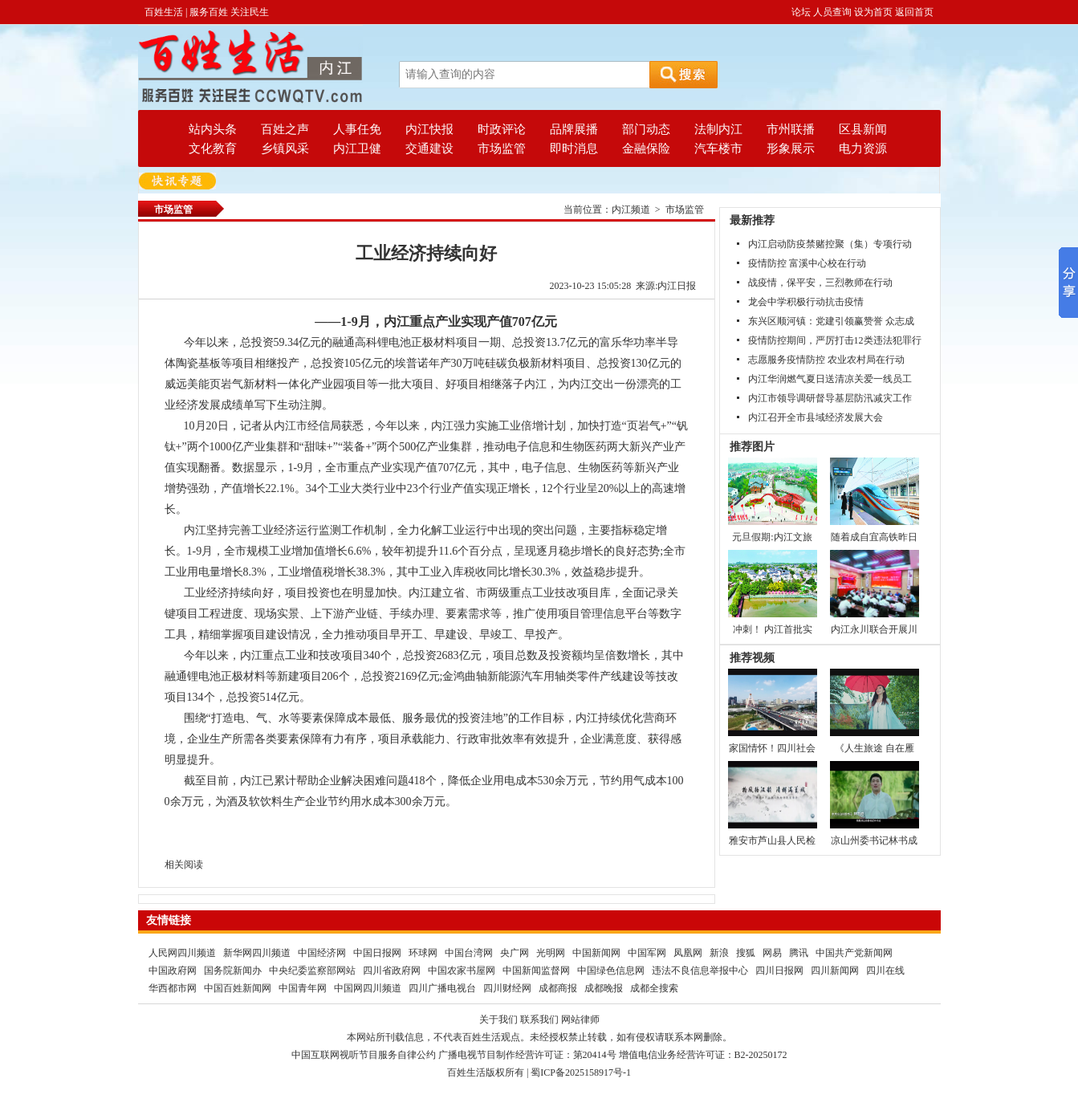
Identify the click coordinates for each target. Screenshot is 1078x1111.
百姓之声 (285, 129)
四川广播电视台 (442, 988)
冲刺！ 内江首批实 (772, 629)
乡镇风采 (285, 148)
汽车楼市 (718, 148)
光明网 (550, 952)
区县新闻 (863, 129)
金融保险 (646, 148)
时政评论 (502, 129)
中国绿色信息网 (611, 970)
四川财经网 (507, 988)
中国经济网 (322, 952)
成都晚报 (603, 988)
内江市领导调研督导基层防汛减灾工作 (830, 398)
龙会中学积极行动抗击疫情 (806, 301)
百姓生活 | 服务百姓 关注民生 (206, 12)
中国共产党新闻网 (854, 952)
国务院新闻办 (233, 970)
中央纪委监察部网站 (312, 970)
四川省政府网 (392, 970)
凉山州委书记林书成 (874, 840)
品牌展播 (574, 129)
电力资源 (863, 148)
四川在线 (885, 970)
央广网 (514, 952)
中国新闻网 (596, 952)
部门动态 (646, 129)
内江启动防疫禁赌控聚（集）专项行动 (830, 244)
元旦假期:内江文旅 (772, 537)
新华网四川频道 (257, 952)
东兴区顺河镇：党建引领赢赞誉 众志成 (831, 321)
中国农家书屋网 (461, 970)
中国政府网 (172, 970)
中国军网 (647, 952)
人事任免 (357, 129)
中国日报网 (377, 952)
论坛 (801, 12)
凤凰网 (687, 952)
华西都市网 (172, 988)
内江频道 (631, 209)
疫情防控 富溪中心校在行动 (807, 263)
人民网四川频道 (182, 952)
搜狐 (745, 952)
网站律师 (580, 1019)
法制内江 (718, 129)
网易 (772, 952)
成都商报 (558, 988)
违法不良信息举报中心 (700, 970)
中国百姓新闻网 (237, 988)
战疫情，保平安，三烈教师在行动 (820, 282)
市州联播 (791, 129)
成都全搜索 (654, 988)
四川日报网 (779, 970)
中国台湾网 (469, 952)
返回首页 (914, 12)
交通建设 (429, 148)
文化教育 (213, 148)
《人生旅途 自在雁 (874, 748)
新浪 (719, 952)
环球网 (423, 952)
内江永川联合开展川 (874, 629)
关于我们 (498, 1019)
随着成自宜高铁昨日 (874, 537)
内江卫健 (357, 148)
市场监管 (502, 148)
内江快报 (429, 129)
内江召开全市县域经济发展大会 (815, 417)
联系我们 (539, 1019)
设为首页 (873, 12)
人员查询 (832, 12)
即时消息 (574, 148)
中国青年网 (303, 988)
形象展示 (791, 148)
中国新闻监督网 (536, 970)
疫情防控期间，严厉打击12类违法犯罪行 (834, 340)
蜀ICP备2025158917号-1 (581, 1072)
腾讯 (798, 952)
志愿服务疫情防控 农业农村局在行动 (826, 359)
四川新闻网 (835, 970)
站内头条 (213, 129)
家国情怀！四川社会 (772, 748)
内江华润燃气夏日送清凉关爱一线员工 (830, 379)
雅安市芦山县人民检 (772, 840)
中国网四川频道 (367, 988)
